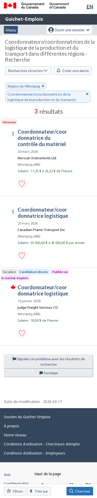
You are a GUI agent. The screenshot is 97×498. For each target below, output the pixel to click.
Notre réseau (15, 434)
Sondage (48, 373)
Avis (7, 474)
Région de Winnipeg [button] (26, 86)
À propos (11, 425)
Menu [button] (11, 29)
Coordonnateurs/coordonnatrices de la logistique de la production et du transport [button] (48, 97)
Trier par (39, 491)
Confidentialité (16, 483)
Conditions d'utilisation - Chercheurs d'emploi (42, 444)
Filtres (15, 491)
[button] (22, 183)
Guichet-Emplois (24, 19)
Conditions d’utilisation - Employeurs (34, 453)
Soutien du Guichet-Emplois (27, 416)
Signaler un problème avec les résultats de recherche (48, 361)
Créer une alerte (73, 70)
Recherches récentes (27, 70)
